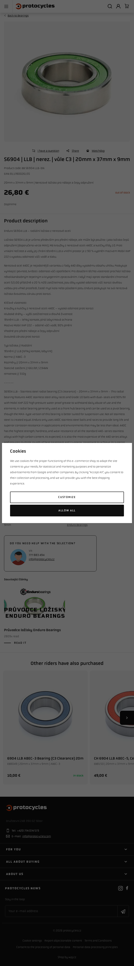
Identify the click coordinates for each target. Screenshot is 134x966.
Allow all (67, 510)
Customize (67, 497)
